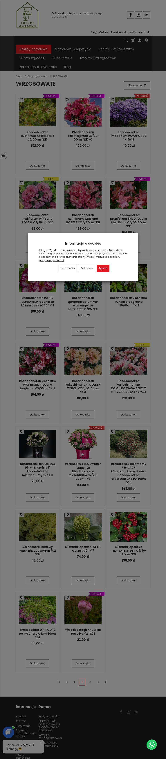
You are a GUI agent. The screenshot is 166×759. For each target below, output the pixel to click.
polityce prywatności (51, 260)
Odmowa (87, 268)
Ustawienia (68, 268)
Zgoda (103, 268)
